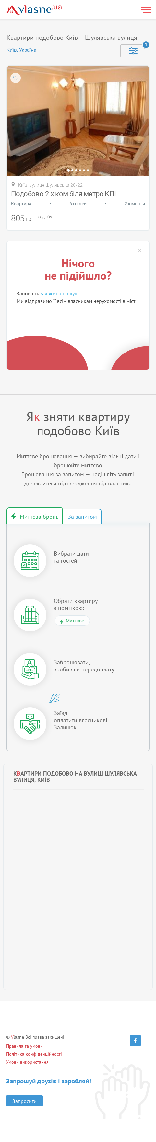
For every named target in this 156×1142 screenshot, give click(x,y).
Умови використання (27, 1062)
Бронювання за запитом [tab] (82, 516)
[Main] (34, 10)
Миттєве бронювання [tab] (34, 515)
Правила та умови (24, 1046)
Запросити (24, 1101)
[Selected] (133, 50)
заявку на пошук (58, 293)
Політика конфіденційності (34, 1054)
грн (30, 218)
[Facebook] (135, 1040)
